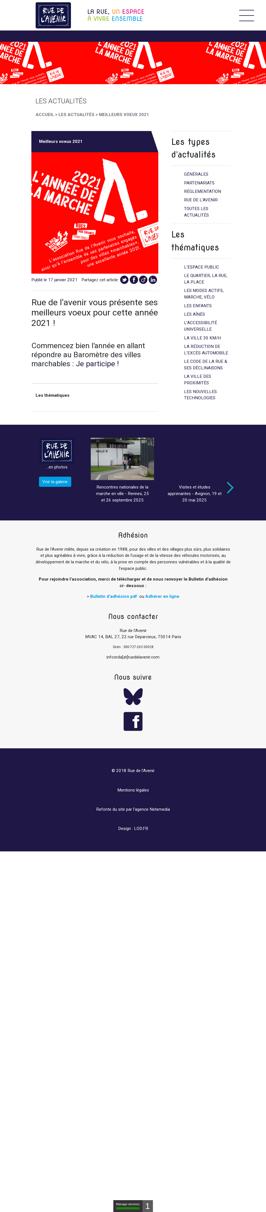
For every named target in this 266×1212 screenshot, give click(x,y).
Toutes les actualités (196, 212)
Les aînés (194, 314)
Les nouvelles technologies (200, 395)
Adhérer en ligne (162, 596)
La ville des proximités (197, 379)
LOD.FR (141, 828)
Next (229, 487)
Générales (196, 174)
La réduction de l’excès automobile (206, 350)
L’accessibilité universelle (200, 326)
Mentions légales (133, 790)
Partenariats (199, 183)
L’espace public (201, 267)
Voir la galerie (55, 481)
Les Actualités (76, 114)
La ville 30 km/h (202, 338)
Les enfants (198, 305)
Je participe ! (97, 363)
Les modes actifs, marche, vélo (204, 294)
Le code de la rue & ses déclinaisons (205, 364)
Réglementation (202, 191)
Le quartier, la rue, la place (205, 279)
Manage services (128, 1205)
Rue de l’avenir (201, 199)
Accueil (45, 114)
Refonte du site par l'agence (122, 809)
